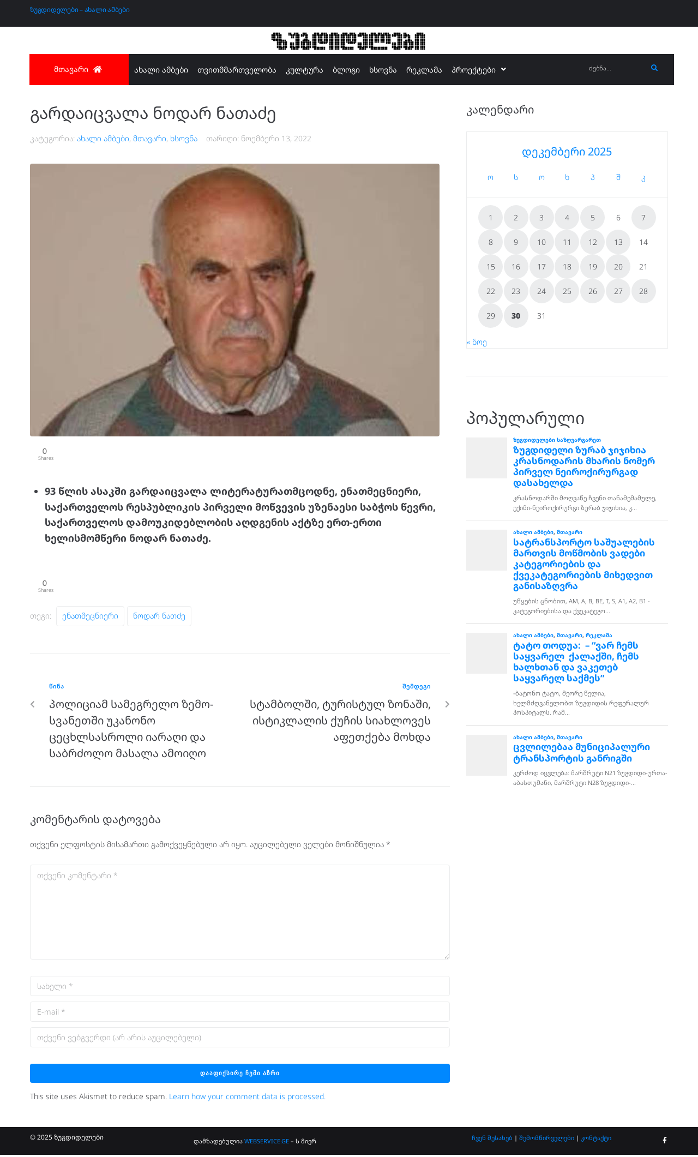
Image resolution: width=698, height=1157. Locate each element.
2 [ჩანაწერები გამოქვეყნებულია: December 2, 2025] (516, 217)
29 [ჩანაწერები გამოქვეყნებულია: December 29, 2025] (490, 315)
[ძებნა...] (615, 68)
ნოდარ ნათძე (159, 618)
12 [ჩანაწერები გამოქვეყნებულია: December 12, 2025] (592, 242)
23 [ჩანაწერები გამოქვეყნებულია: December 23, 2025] (516, 291)
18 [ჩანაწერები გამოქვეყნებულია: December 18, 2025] (567, 266)
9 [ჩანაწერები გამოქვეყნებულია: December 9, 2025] (516, 242)
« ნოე (477, 342)
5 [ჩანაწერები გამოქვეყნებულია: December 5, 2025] (593, 217)
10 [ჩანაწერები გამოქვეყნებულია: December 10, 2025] (541, 242)
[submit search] (654, 68)
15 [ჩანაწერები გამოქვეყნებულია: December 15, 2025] (490, 266)
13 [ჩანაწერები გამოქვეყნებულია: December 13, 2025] (618, 242)
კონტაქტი (596, 1140)
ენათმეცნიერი (90, 618)
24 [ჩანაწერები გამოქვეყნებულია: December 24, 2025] (541, 291)
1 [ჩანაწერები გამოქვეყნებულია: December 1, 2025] (491, 217)
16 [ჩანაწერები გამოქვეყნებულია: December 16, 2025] (516, 266)
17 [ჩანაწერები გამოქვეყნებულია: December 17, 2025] (541, 266)
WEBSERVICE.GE (267, 1143)
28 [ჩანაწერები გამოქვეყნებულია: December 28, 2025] (643, 291)
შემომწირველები (546, 1140)
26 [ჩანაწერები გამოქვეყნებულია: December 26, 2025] (592, 291)
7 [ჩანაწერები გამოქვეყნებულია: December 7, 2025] (643, 217)
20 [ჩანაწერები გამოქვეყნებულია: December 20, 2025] (618, 266)
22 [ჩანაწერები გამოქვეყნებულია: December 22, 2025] (490, 291)
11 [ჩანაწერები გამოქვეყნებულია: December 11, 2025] (567, 242)
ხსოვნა (183, 138)
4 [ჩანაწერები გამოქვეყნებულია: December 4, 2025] (567, 217)
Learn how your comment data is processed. (247, 1099)
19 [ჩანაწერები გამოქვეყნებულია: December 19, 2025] (592, 266)
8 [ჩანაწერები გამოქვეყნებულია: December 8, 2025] (491, 242)
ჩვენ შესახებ (492, 1140)
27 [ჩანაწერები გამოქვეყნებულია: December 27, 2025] (618, 291)
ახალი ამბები (103, 138)
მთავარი (149, 138)
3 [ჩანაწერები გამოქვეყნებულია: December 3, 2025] (541, 217)
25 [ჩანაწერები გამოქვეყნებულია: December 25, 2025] (567, 291)
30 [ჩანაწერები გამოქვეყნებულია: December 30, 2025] (516, 315)
